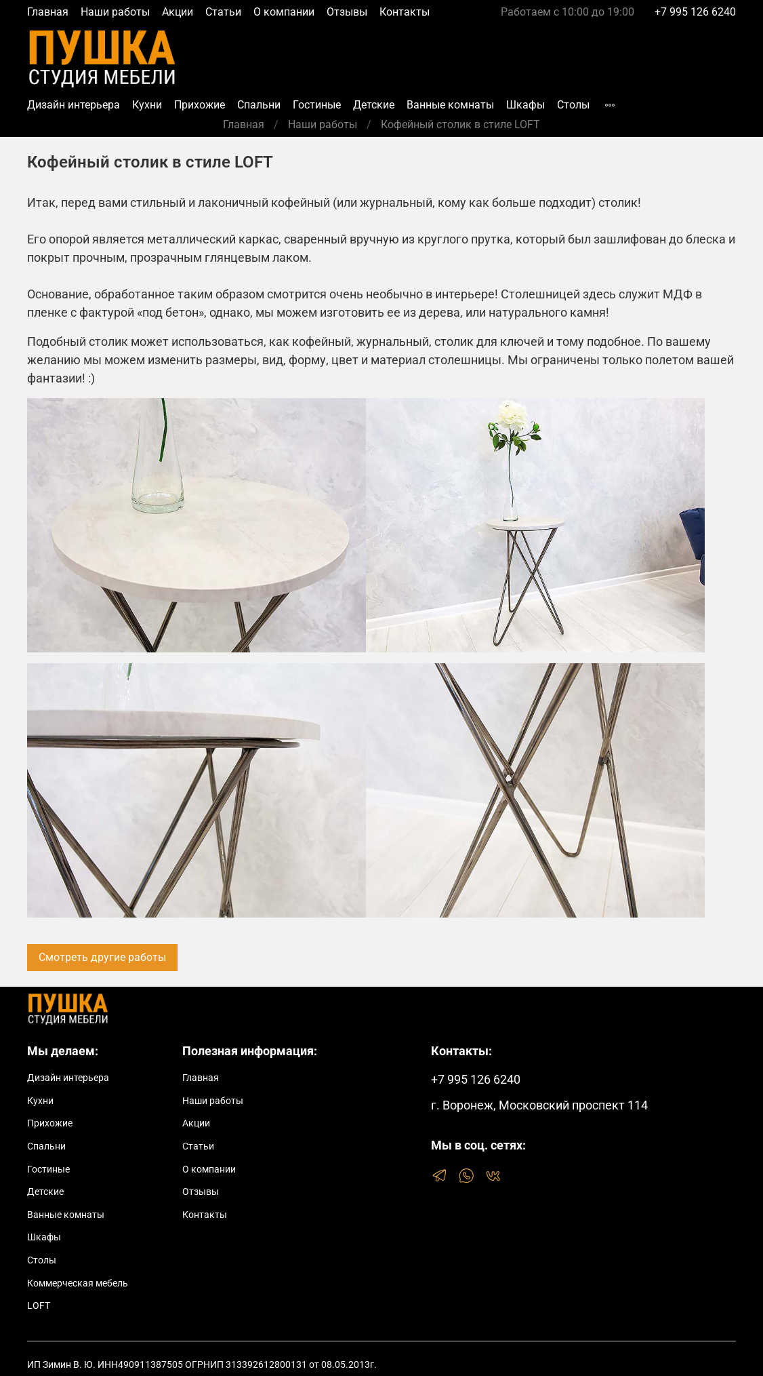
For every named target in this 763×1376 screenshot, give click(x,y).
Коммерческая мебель (77, 1283)
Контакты (404, 11)
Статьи (223, 11)
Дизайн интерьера (73, 104)
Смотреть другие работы (102, 957)
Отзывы (347, 11)
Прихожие (199, 104)
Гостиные (317, 104)
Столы (573, 104)
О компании (283, 11)
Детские (373, 104)
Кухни (147, 104)
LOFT (38, 1306)
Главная (47, 11)
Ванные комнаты (450, 104)
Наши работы (115, 11)
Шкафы (525, 104)
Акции (177, 11)
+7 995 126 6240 (695, 11)
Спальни (259, 104)
